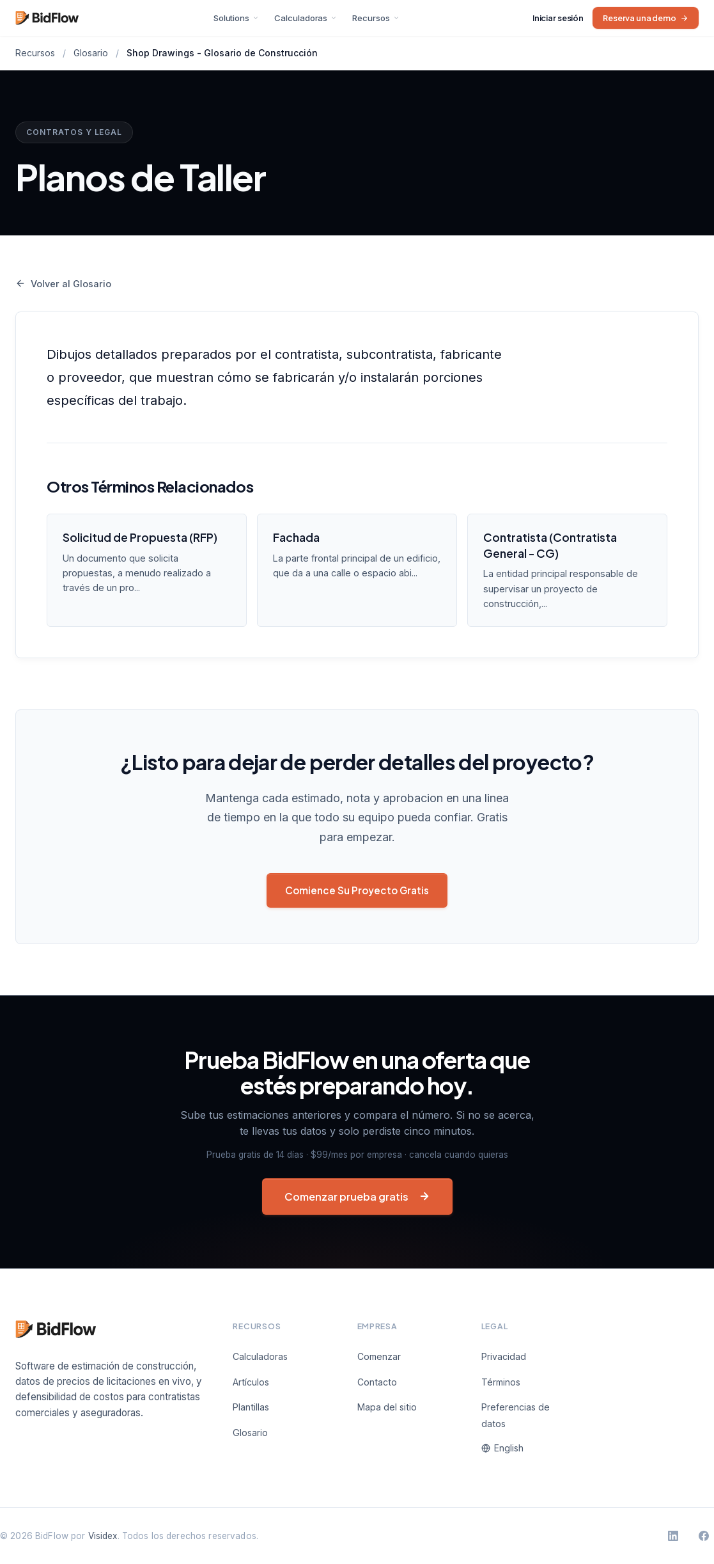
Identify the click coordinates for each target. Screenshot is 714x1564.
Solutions (236, 18)
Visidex (103, 1536)
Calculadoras (305, 18)
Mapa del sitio (387, 1407)
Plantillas (251, 1407)
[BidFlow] (56, 1349)
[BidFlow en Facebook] (704, 1536)
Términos (500, 1382)
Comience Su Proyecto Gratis (357, 890)
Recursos (375, 18)
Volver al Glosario (63, 283)
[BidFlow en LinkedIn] (673, 1536)
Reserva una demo (645, 18)
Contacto (377, 1382)
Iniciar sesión (558, 18)
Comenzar (379, 1356)
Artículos (251, 1382)
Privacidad (503, 1356)
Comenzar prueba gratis (357, 1196)
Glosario (91, 52)
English (502, 1447)
